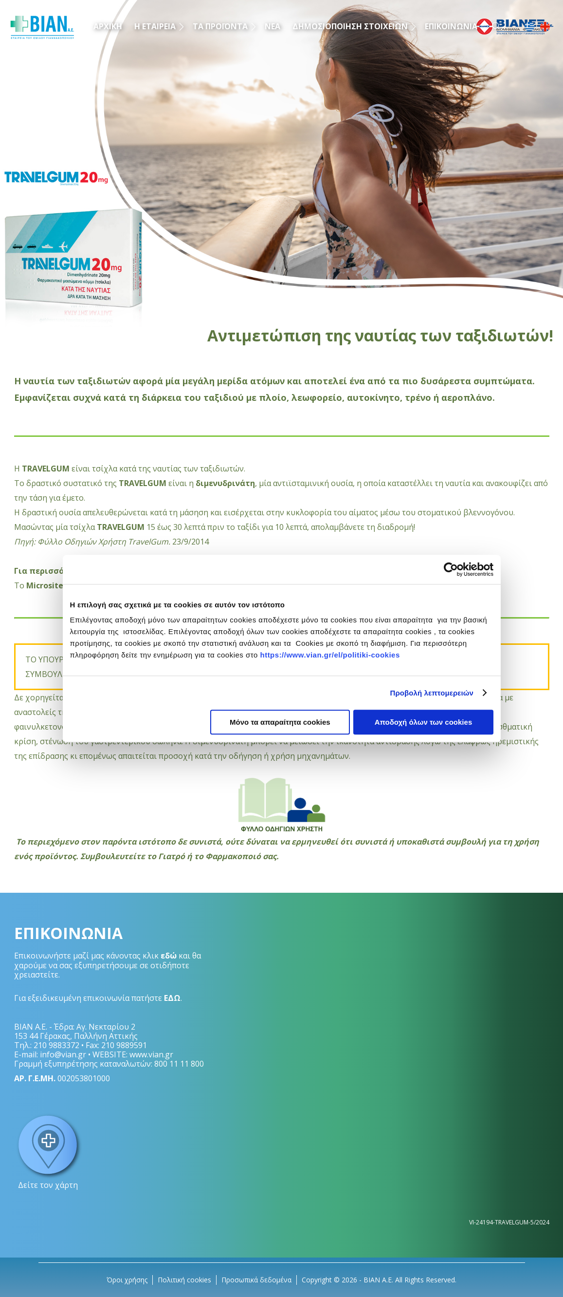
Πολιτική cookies (184, 1279)
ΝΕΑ (272, 26)
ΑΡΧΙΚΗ (107, 26)
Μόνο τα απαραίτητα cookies (280, 722)
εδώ (169, 955)
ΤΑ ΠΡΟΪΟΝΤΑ (220, 26)
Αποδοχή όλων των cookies (423, 722)
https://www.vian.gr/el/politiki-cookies (330, 655)
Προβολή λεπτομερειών (432, 693)
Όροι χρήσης (127, 1279)
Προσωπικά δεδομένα (256, 1279)
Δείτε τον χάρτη (48, 1151)
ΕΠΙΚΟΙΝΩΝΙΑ (451, 26)
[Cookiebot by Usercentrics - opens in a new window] (450, 569)
